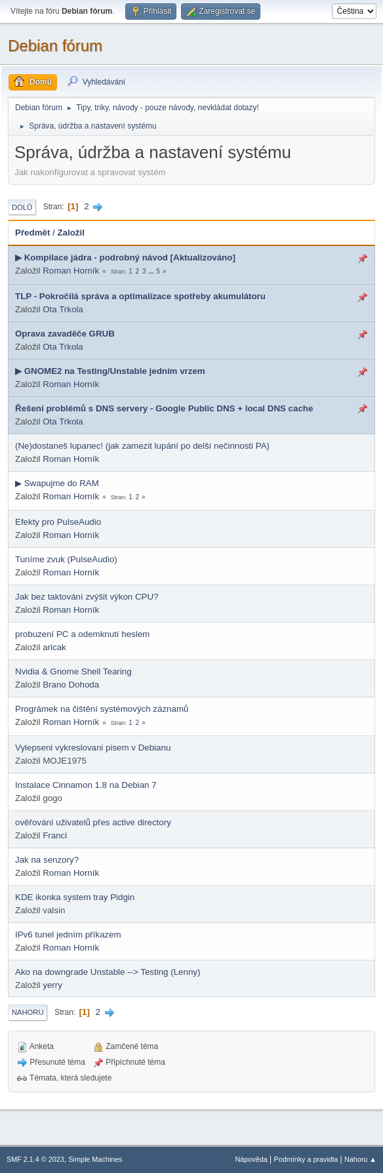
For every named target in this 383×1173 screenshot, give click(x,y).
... (151, 271)
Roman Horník (71, 271)
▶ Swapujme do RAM (57, 483)
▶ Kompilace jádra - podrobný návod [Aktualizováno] (125, 257)
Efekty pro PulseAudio (58, 522)
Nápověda (251, 1159)
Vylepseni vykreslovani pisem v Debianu (93, 747)
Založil (70, 232)
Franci (55, 835)
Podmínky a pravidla (306, 1159)
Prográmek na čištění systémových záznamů (101, 709)
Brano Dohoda (71, 684)
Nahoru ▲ (360, 1159)
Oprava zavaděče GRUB (65, 334)
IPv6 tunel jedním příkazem (68, 934)
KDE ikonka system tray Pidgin (74, 897)
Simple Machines (95, 1159)
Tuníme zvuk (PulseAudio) (66, 559)
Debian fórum (55, 45)
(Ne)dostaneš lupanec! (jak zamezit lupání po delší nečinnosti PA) (142, 446)
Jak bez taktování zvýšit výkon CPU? (87, 597)
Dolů (22, 207)
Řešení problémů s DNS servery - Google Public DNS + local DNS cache (164, 408)
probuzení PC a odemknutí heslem (82, 634)
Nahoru (27, 1012)
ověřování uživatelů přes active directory (93, 822)
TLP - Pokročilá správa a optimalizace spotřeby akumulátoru (140, 296)
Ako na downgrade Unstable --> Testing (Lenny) (107, 972)
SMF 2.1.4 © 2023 (35, 1159)
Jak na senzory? (47, 860)
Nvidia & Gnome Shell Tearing (73, 671)
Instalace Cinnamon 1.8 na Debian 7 (86, 785)
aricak (54, 647)
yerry (52, 985)
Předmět (32, 232)
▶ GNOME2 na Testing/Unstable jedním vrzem (110, 371)
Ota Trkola (63, 309)
